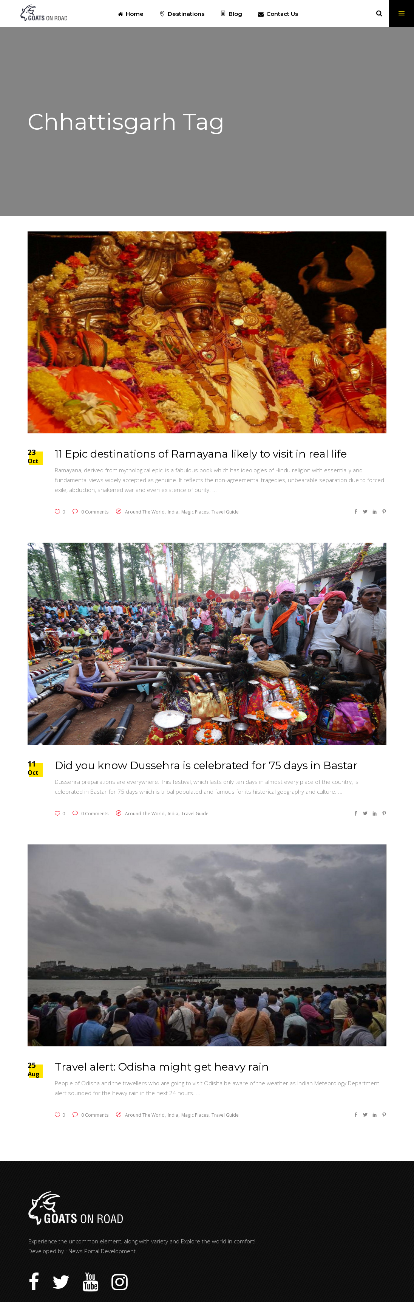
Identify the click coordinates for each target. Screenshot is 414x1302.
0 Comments (90, 512)
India (173, 512)
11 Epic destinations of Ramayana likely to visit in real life (201, 453)
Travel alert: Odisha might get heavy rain (162, 1066)
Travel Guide (225, 512)
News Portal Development (102, 1251)
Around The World (145, 512)
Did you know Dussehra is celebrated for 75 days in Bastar (206, 765)
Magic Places (195, 512)
